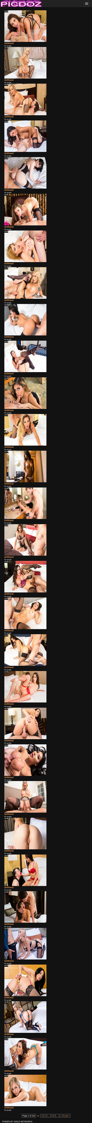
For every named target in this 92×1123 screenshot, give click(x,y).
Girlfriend (8, 43)
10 (53, 1116)
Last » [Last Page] (67, 1116)
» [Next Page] (61, 1116)
